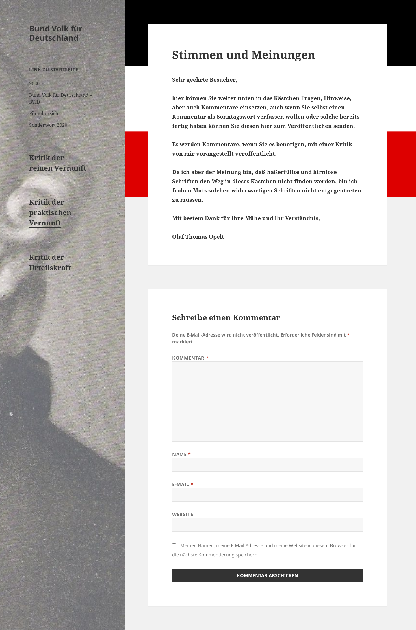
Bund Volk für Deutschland (55, 33)
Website (182, 514)
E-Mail (182, 484)
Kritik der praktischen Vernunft (50, 212)
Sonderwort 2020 (48, 125)
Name (181, 454)
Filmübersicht (44, 113)
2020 (34, 83)
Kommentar (190, 358)
